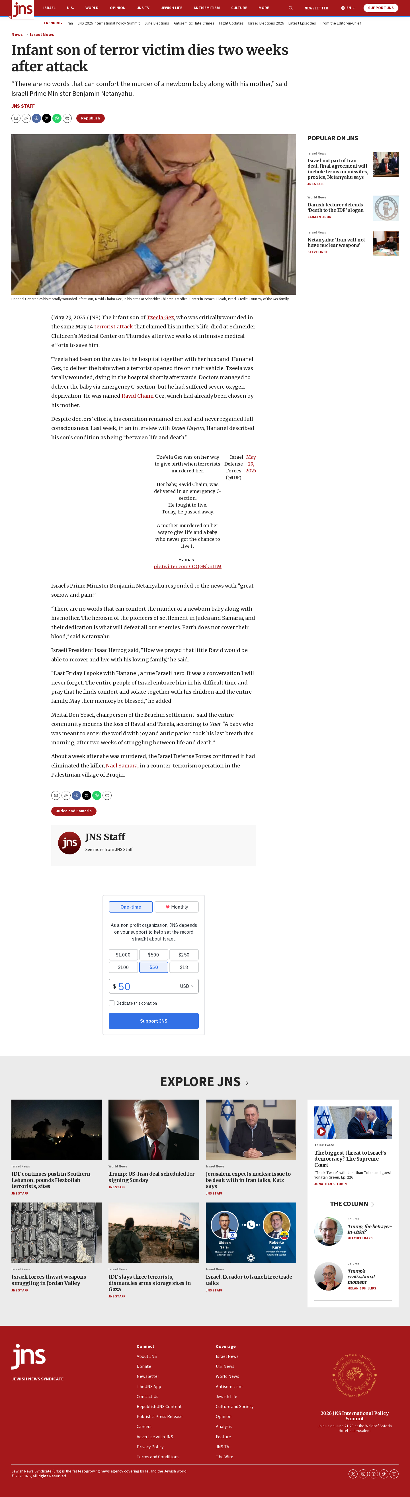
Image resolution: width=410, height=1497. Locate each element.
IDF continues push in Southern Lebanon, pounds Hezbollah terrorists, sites (50, 1180)
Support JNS (381, 8)
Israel (49, 8)
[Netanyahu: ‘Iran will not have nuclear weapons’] (386, 243)
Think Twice (324, 1145)
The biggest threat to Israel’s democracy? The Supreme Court (350, 1158)
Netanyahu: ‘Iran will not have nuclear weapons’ (336, 242)
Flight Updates (231, 23)
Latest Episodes (302, 23)
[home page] (22, 9)
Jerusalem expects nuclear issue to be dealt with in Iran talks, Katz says (248, 1180)
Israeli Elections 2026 (266, 23)
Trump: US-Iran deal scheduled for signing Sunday (151, 1177)
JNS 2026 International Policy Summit (108, 23)
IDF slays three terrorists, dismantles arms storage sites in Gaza (149, 1282)
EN (349, 8)
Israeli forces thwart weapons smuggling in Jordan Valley (48, 1279)
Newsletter (316, 8)
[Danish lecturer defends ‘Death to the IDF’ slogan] (386, 208)
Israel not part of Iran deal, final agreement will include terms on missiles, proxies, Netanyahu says (338, 169)
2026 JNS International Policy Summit (355, 1415)
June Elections (156, 23)
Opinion (118, 8)
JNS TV (143, 8)
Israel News (42, 34)
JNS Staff (23, 106)
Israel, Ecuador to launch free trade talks (249, 1279)
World (92, 8)
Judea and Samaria (74, 811)
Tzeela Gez (160, 317)
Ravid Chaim (138, 396)
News (17, 34)
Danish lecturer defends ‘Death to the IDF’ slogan (336, 207)
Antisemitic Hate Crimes (194, 23)
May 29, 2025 (251, 464)
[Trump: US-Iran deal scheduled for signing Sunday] (153, 1130)
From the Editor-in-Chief (341, 23)
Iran (70, 23)
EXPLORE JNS (205, 1082)
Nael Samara (121, 765)
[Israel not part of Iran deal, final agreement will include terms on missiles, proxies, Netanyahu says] (386, 164)
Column (353, 1219)
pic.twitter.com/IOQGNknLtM (188, 566)
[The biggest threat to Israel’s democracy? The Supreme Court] (353, 1122)
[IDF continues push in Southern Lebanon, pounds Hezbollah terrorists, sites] (56, 1130)
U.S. (70, 8)
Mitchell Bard (360, 1238)
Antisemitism (207, 8)
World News (317, 197)
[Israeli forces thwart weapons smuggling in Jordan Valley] (56, 1233)
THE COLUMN (353, 1204)
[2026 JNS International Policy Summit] (354, 1375)
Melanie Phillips (361, 1288)
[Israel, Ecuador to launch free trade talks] (251, 1233)
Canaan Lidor (319, 217)
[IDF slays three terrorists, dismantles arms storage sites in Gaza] (153, 1233)
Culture (239, 8)
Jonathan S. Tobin (330, 1184)
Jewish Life (171, 8)
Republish (90, 118)
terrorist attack (113, 326)
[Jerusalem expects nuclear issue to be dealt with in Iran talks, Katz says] (251, 1130)
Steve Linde (318, 252)
